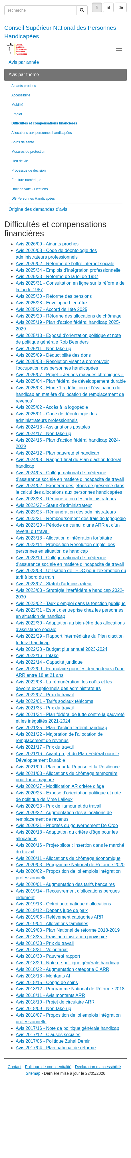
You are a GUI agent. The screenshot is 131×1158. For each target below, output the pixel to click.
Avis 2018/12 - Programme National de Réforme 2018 (70, 988)
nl (108, 7)
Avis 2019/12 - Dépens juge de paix (52, 910)
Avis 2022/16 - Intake (37, 655)
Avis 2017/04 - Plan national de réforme (56, 1047)
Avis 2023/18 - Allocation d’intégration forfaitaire (64, 538)
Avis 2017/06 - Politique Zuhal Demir (53, 1041)
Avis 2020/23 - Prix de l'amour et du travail (58, 806)
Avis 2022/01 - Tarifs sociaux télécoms (54, 701)
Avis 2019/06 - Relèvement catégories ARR (59, 917)
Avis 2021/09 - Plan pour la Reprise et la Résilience (68, 766)
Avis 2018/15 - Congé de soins (47, 982)
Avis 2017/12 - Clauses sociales (48, 1034)
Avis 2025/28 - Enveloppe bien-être (51, 302)
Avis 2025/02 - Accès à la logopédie (52, 407)
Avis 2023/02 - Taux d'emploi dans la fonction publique (71, 603)
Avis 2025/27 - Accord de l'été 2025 (51, 309)
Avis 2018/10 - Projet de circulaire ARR (55, 1002)
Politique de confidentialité (48, 1066)
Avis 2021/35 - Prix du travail (45, 707)
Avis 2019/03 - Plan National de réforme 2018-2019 (68, 930)
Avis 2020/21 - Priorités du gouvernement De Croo (67, 825)
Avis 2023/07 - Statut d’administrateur (54, 583)
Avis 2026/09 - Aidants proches (47, 243)
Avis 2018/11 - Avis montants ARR (50, 995)
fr (97, 7)
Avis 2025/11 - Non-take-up (43, 348)
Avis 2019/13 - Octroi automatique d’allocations (63, 903)
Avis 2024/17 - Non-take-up (43, 433)
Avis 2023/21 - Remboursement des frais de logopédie (71, 518)
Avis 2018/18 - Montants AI (43, 975)
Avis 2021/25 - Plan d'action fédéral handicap (61, 727)
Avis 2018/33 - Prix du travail (45, 943)
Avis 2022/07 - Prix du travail (45, 694)
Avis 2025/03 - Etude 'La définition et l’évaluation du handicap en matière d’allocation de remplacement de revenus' (70, 394)
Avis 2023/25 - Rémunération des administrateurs (66, 511)
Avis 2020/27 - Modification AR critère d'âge (60, 786)
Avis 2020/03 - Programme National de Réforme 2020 (70, 864)
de (120, 7)
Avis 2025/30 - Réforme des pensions (54, 296)
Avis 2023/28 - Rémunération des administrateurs (66, 498)
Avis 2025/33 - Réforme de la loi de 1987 (57, 276)
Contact (14, 1066)
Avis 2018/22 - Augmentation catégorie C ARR (62, 969)
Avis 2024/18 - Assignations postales (53, 427)
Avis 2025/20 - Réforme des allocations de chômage (69, 316)
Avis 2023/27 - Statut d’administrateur (54, 505)
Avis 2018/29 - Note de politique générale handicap (67, 962)
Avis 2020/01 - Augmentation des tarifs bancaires (65, 884)
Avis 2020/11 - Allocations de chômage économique (68, 858)
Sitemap (33, 1073)
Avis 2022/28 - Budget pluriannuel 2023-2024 (61, 649)
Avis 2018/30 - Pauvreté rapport (48, 956)
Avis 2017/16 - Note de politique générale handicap (67, 1028)
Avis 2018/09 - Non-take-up (43, 1008)
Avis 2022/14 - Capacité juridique (49, 662)
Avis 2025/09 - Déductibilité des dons (53, 355)
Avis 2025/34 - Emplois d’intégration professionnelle (68, 270)
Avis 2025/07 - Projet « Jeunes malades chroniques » (70, 374)
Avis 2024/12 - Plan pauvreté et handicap (57, 453)
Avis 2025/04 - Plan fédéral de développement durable (71, 381)
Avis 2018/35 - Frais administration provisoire (61, 936)
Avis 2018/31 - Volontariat (42, 949)
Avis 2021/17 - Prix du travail (45, 747)
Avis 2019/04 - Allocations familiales (52, 923)
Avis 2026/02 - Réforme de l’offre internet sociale (65, 263)
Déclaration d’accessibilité (98, 1066)
